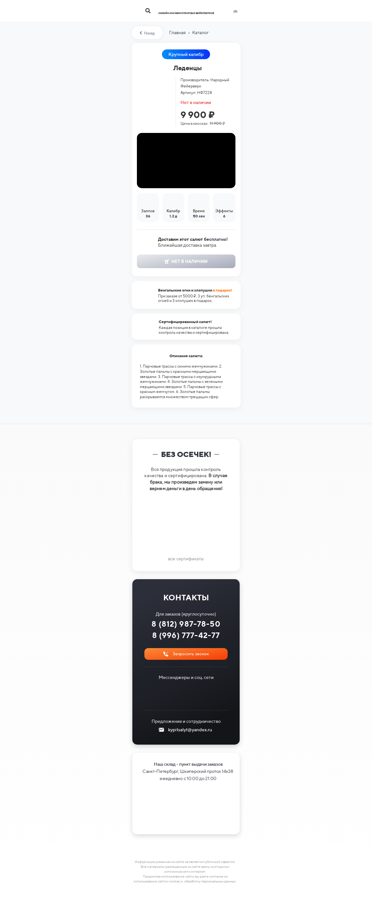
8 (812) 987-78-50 (186, 623)
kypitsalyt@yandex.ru (190, 729)
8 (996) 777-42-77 (186, 635)
